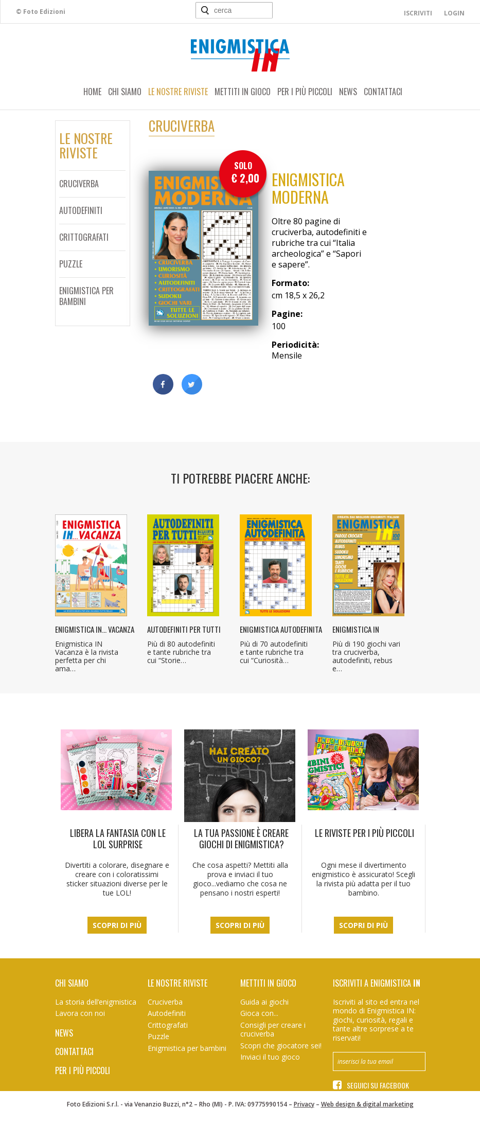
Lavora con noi (80, 1013)
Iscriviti (418, 13)
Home (92, 91)
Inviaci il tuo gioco (270, 1057)
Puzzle (70, 264)
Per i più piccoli (304, 91)
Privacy (304, 1104)
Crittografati (84, 237)
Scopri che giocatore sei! (281, 1045)
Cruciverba (79, 183)
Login (454, 13)
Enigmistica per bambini (86, 296)
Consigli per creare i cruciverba (273, 1029)
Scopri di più (117, 925)
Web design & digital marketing (367, 1104)
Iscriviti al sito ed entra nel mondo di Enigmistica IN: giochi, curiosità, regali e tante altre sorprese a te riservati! (376, 1020)
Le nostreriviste (86, 145)
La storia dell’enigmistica (95, 1002)
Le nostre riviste (178, 91)
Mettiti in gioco (243, 91)
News (348, 91)
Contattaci (383, 91)
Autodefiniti (80, 210)
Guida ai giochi (264, 1002)
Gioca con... (259, 1013)
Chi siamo (124, 91)
